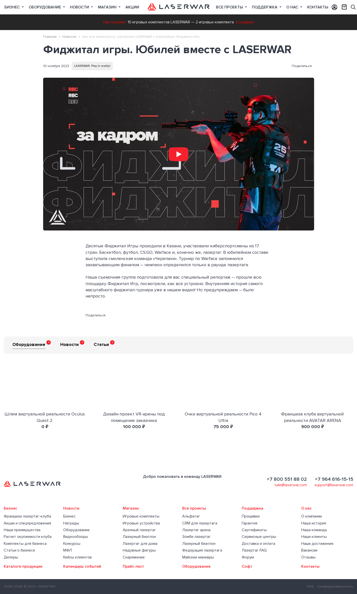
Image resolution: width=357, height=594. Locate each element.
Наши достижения (317, 543)
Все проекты (194, 508)
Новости (80, 7)
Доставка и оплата (258, 543)
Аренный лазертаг (139, 529)
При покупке (114, 22)
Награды (71, 523)
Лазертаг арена (196, 529)
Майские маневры (198, 557)
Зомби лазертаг (196, 536)
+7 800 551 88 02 (287, 479)
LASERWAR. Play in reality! (92, 66)
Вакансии (309, 550)
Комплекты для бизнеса (25, 543)
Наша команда (314, 529)
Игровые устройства (141, 523)
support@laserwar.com (333, 485)
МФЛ (67, 550)
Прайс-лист (133, 566)
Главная (50, 37)
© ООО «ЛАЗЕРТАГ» (40, 586)
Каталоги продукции (23, 566)
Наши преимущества (22, 529)
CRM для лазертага (199, 523)
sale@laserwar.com (290, 485)
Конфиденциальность (335, 586)
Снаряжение (134, 557)
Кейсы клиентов (77, 557)
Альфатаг (191, 516)
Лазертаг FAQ (254, 550)
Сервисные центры (259, 536)
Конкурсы (71, 543)
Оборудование (45, 7)
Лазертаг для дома (140, 543)
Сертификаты (254, 529)
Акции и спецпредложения (27, 523)
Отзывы (308, 557)
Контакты (317, 7)
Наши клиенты (314, 536)
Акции (132, 7)
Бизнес (12, 7)
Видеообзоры (75, 536)
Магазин (108, 7)
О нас (292, 7)
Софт (247, 566)
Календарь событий (82, 566)
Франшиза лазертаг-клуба (27, 516)
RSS (310, 586)
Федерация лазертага (202, 550)
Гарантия (249, 523)
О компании (311, 516)
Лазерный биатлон (139, 536)
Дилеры (11, 557)
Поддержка (265, 7)
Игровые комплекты (141, 516)
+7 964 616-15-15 (334, 479)
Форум (248, 557)
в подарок (245, 22)
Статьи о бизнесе (19, 550)
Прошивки (251, 516)
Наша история (313, 523)
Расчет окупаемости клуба (28, 536)
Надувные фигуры (139, 550)
